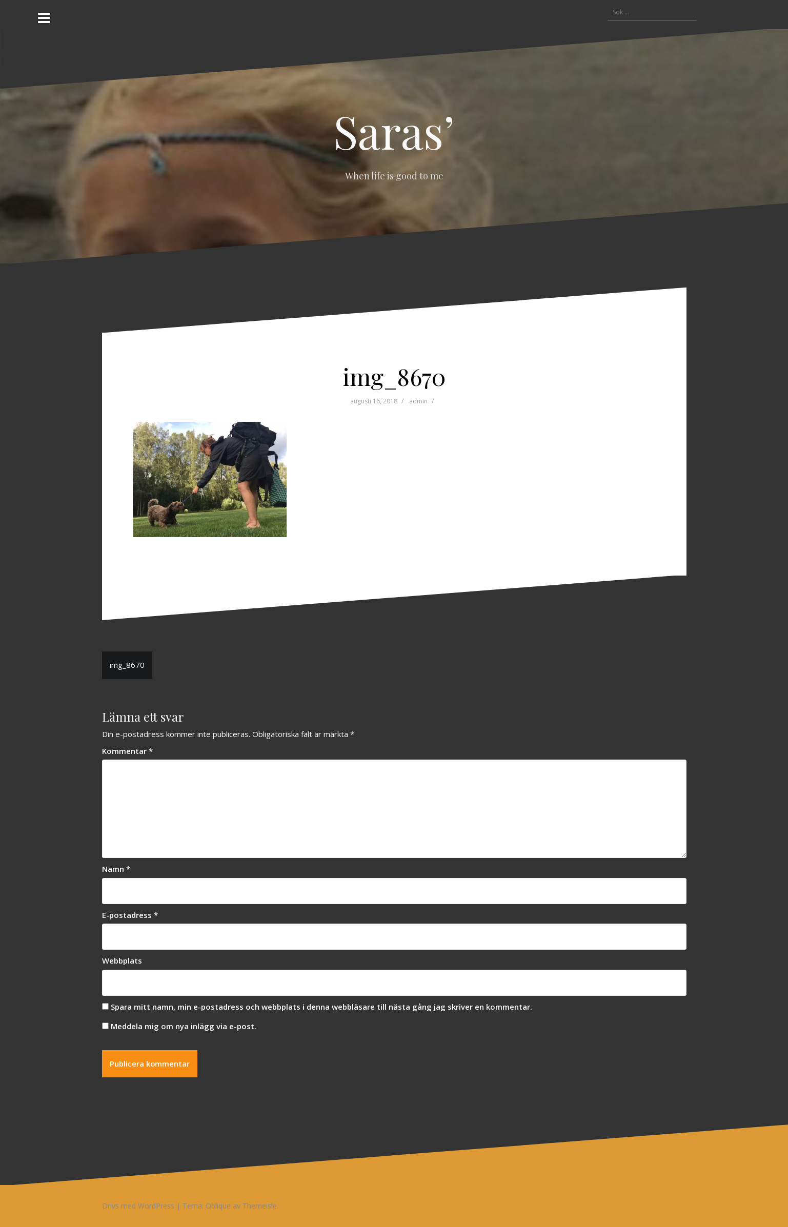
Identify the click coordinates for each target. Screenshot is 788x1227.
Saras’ (394, 130)
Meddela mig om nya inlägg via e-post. (183, 1026)
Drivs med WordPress (138, 1206)
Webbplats (122, 960)
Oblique (218, 1206)
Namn (116, 869)
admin (418, 401)
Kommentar (127, 751)
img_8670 (127, 665)
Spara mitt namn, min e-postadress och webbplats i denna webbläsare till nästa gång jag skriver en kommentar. (321, 1006)
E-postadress (130, 915)
